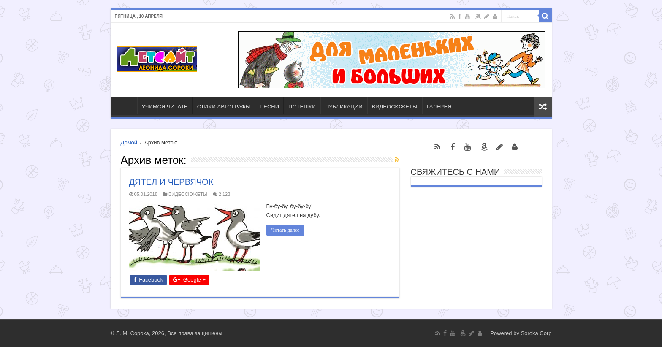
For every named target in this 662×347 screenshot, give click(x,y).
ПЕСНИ (269, 106)
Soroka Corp (536, 333)
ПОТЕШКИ (302, 106)
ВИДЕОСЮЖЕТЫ (395, 106)
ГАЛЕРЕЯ (439, 106)
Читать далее (285, 230)
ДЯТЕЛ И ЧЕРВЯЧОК (171, 182)
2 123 (225, 194)
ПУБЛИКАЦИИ (344, 106)
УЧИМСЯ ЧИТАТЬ (165, 106)
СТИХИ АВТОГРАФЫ (223, 106)
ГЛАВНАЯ (126, 105)
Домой (129, 142)
